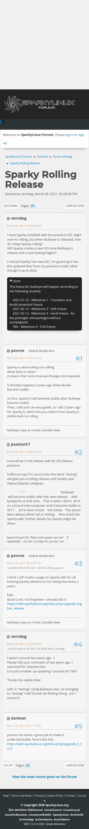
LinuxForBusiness (16, 814)
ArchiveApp (26, 819)
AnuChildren (62, 819)
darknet (18, 718)
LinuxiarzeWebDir (40, 814)
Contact (70, 795)
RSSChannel (35, 810)
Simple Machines (56, 824)
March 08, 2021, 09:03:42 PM (24, 563)
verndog (18, 218)
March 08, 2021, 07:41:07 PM (24, 358)
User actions (75, 205)
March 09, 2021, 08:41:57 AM (24, 725)
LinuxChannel (53, 810)
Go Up (8, 765)
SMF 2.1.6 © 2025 (33, 824)
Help (6, 795)
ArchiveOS (76, 814)
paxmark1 (20, 444)
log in (70, 135)
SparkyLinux (61, 814)
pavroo (17, 350)
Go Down (10, 205)
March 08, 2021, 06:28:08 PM (24, 225)
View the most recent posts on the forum (44, 777)
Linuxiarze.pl (71, 810)
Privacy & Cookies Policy (49, 795)
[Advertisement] (44, 44)
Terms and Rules (22, 795)
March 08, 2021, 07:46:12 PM (24, 451)
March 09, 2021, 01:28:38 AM (24, 644)
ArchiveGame (43, 819)
